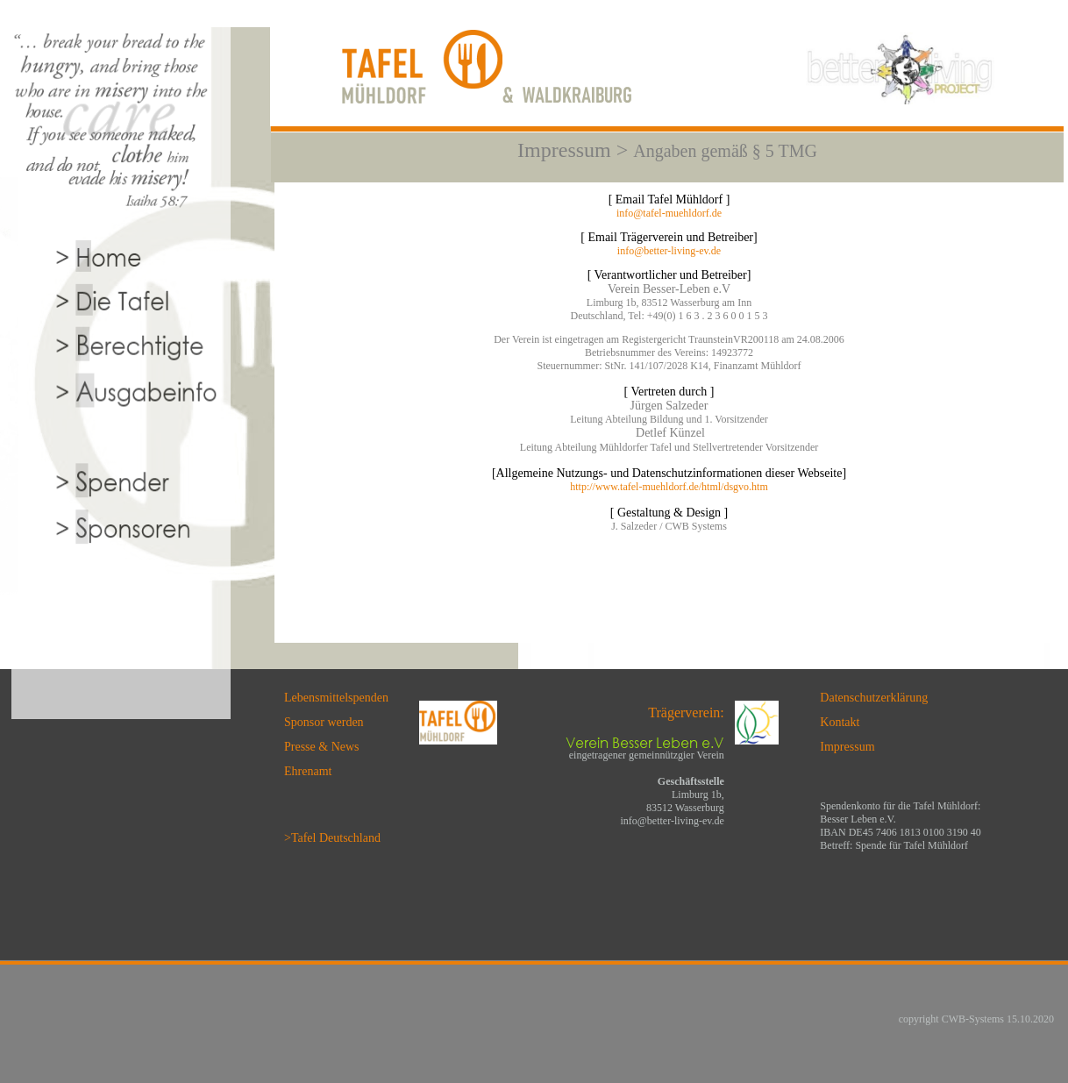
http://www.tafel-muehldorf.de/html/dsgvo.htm (669, 487)
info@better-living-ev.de (669, 251)
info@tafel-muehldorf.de (669, 213)
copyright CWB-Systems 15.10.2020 (976, 1019)
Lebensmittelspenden (336, 697)
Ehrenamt (307, 771)
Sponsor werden (324, 722)
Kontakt (839, 722)
